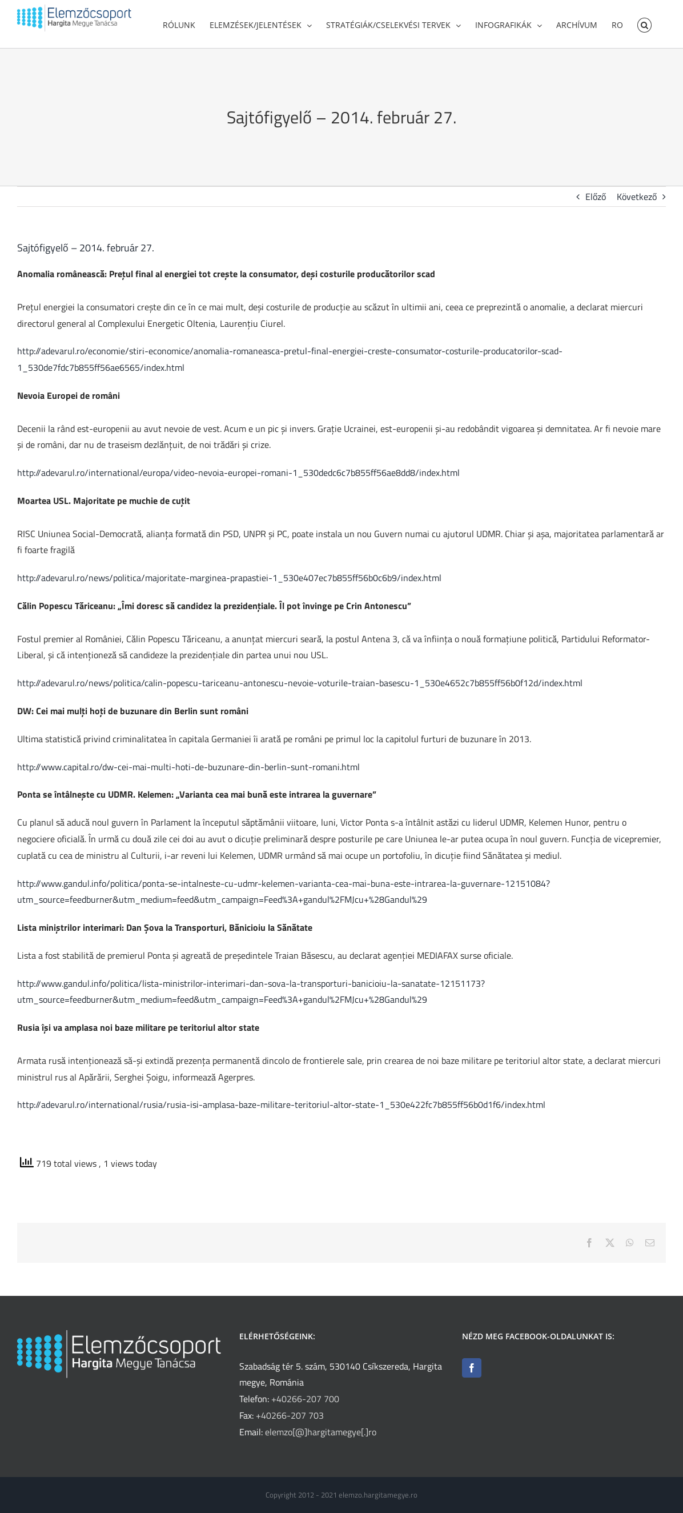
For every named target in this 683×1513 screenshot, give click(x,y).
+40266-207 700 (305, 1399)
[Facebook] (471, 1368)
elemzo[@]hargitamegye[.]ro (320, 1432)
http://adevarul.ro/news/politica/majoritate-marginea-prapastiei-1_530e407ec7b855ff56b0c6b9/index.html (229, 582)
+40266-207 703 (290, 1415)
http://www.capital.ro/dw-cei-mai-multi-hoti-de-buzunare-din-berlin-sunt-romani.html (188, 771)
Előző (595, 200)
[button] (644, 24)
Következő (637, 200)
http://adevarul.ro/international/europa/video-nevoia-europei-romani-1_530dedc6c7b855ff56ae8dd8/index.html (238, 476)
